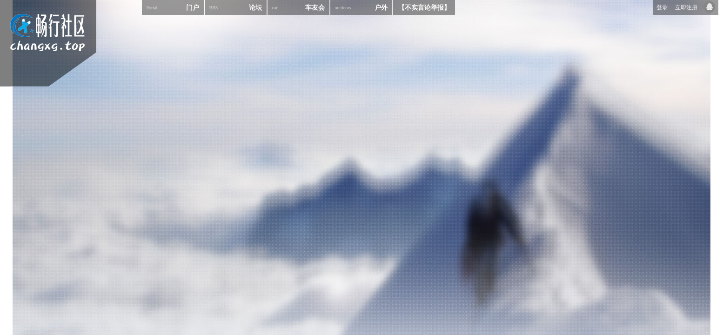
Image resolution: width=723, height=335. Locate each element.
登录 (662, 7)
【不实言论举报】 (424, 7)
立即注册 (686, 7)
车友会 (298, 7)
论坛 (235, 7)
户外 (361, 7)
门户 (173, 7)
